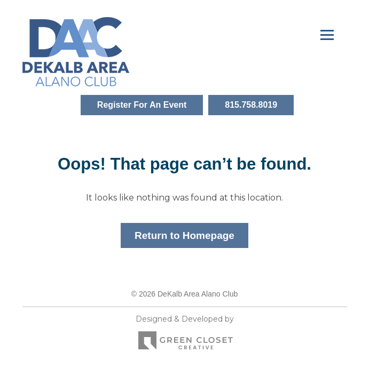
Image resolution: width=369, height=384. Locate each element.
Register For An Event (141, 104)
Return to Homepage (184, 235)
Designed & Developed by (184, 335)
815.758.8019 (251, 104)
